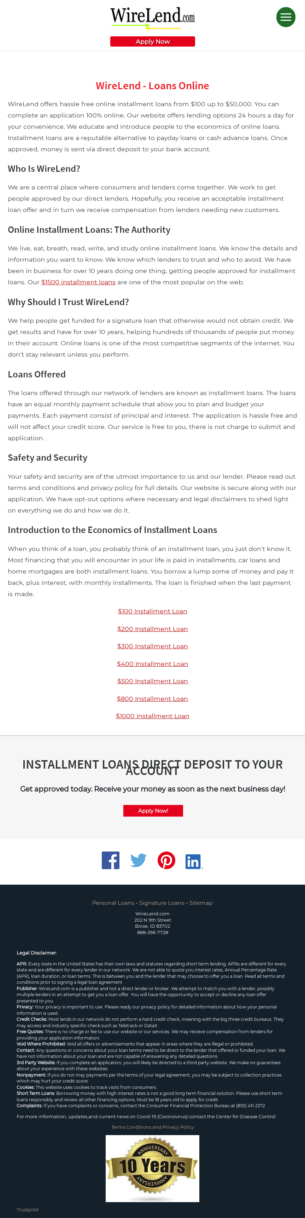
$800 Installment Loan (152, 698)
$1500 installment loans (78, 282)
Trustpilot (28, 1209)
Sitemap (201, 902)
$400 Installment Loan (152, 663)
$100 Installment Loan (152, 611)
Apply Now (153, 41)
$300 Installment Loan (152, 646)
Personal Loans (113, 902)
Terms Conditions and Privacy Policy (152, 1127)
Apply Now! (153, 810)
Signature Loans (161, 902)
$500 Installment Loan (152, 681)
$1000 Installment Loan (152, 716)
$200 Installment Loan (152, 628)
